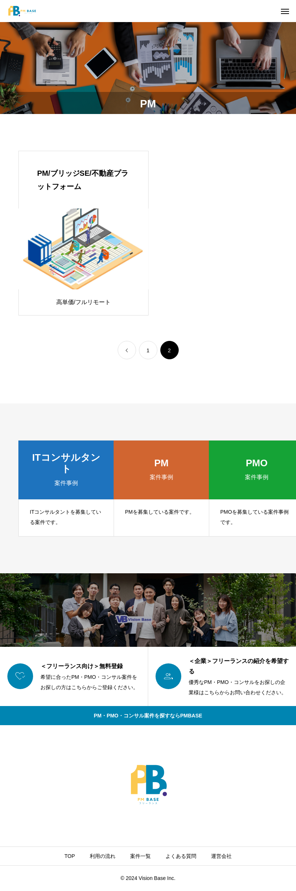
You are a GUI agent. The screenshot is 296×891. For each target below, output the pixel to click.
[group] (66, 488)
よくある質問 (180, 856)
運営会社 (221, 856)
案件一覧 (140, 856)
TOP (69, 856)
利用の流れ (102, 856)
